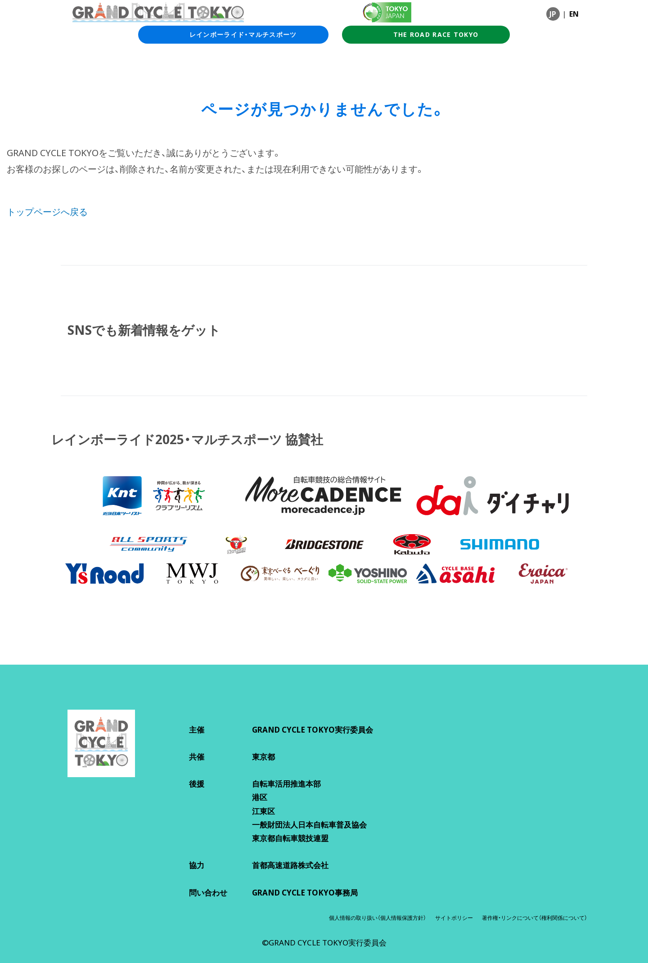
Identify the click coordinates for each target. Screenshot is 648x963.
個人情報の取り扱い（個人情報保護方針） (377, 918)
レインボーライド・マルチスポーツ (233, 34)
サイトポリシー (454, 918)
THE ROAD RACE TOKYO (426, 34)
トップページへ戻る (47, 212)
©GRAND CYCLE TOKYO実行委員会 (324, 942)
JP (552, 14)
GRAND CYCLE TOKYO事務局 (305, 892)
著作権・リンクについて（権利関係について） (534, 918)
